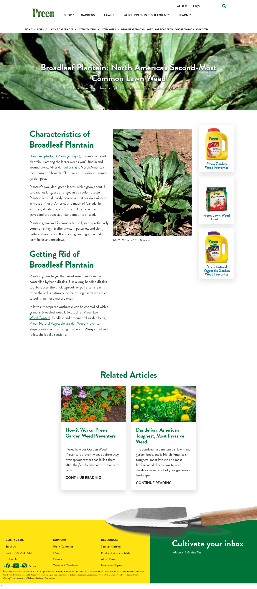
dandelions (65, 167)
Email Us (11, 546)
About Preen (108, 559)
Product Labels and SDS (115, 553)
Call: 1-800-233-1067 (19, 553)
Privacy (57, 559)
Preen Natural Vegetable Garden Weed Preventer (65, 323)
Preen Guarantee (63, 546)
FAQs (56, 553)
